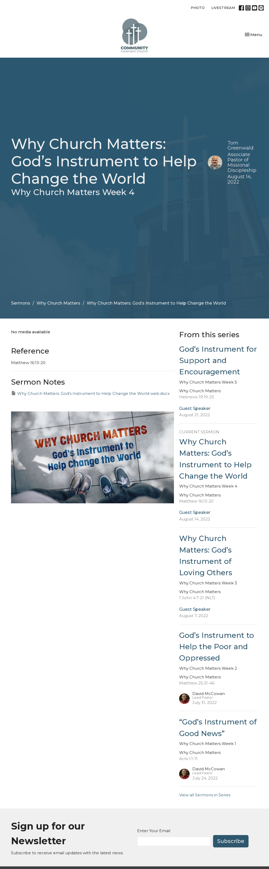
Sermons (20, 303)
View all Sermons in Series (204, 794)
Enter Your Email (153, 830)
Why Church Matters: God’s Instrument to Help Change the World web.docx (90, 393)
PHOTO (198, 8)
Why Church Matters (58, 303)
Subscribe (230, 841)
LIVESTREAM (223, 8)
